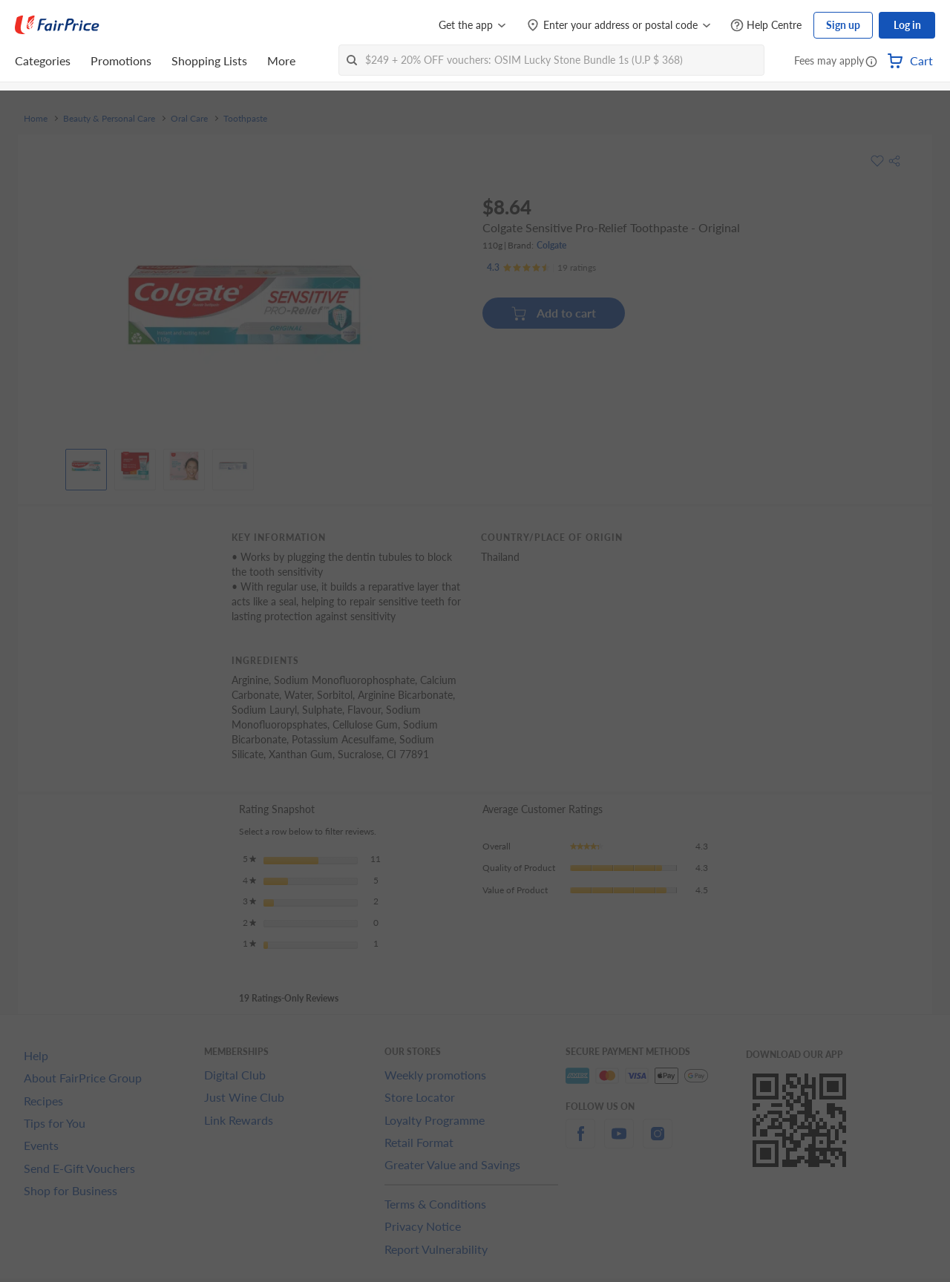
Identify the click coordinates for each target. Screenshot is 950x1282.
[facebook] (580, 1142)
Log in (907, 25)
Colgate (551, 245)
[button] (871, 62)
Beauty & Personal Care (109, 118)
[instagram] (657, 1142)
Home (36, 118)
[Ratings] (541, 268)
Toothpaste (245, 118)
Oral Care (189, 118)
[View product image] (86, 466)
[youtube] (619, 1142)
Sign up (843, 25)
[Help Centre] (766, 26)
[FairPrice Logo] (57, 25)
